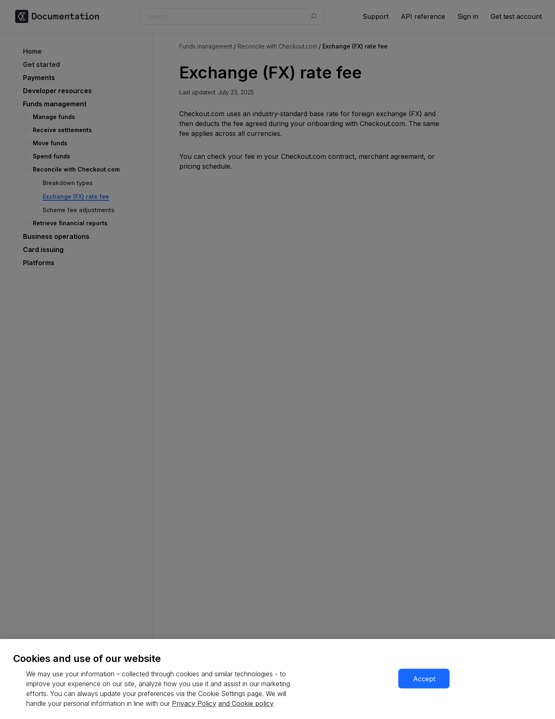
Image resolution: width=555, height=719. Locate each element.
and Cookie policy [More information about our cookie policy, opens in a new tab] (246, 703)
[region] (277, 679)
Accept (424, 679)
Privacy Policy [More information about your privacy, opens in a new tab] (194, 703)
